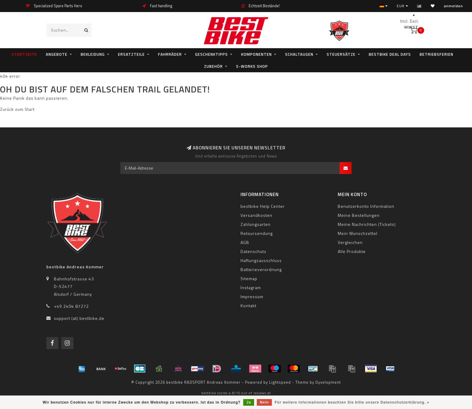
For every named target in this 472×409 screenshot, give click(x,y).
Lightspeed (280, 382)
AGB (245, 242)
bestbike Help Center (263, 206)
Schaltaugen (299, 54)
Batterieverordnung (261, 269)
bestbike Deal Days (390, 54)
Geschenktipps (211, 54)
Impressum (252, 296)
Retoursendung (257, 233)
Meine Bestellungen (359, 215)
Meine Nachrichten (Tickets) (367, 224)
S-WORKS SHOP (252, 66)
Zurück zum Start (17, 109)
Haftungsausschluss (261, 260)
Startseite (24, 54)
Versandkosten (256, 215)
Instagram (251, 287)
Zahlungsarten (256, 224)
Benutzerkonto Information (366, 206)
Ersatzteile (131, 54)
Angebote (56, 54)
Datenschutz (253, 251)
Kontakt (248, 305)
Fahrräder (170, 54)
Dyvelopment (328, 382)
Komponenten (256, 54)
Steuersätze (341, 54)
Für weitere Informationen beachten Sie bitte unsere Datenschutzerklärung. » (352, 402)
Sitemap (249, 278)
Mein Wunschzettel (357, 233)
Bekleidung (93, 54)
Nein (264, 402)
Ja (248, 402)
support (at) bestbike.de (79, 318)
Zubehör (213, 66)
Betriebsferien (436, 54)
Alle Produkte (352, 251)
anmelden (453, 6)
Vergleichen (350, 242)
